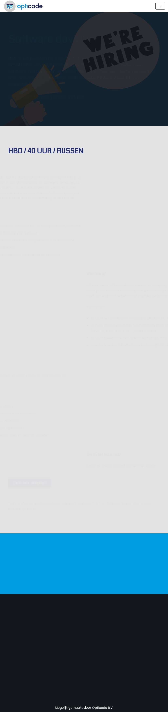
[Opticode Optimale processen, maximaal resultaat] (23, 6)
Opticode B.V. (102, 707)
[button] (30, 483)
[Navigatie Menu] (160, 6)
